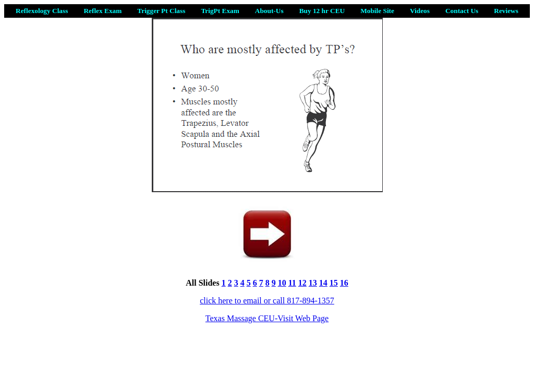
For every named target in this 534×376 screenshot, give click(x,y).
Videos (420, 11)
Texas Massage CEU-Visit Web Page (267, 318)
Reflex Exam (102, 11)
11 (292, 282)
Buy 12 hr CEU (322, 11)
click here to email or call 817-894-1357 (267, 300)
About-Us (269, 11)
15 (334, 282)
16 (344, 282)
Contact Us (461, 11)
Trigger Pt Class (161, 11)
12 (302, 282)
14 (323, 282)
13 (313, 282)
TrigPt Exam (220, 11)
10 (282, 282)
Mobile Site (377, 11)
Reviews (506, 11)
